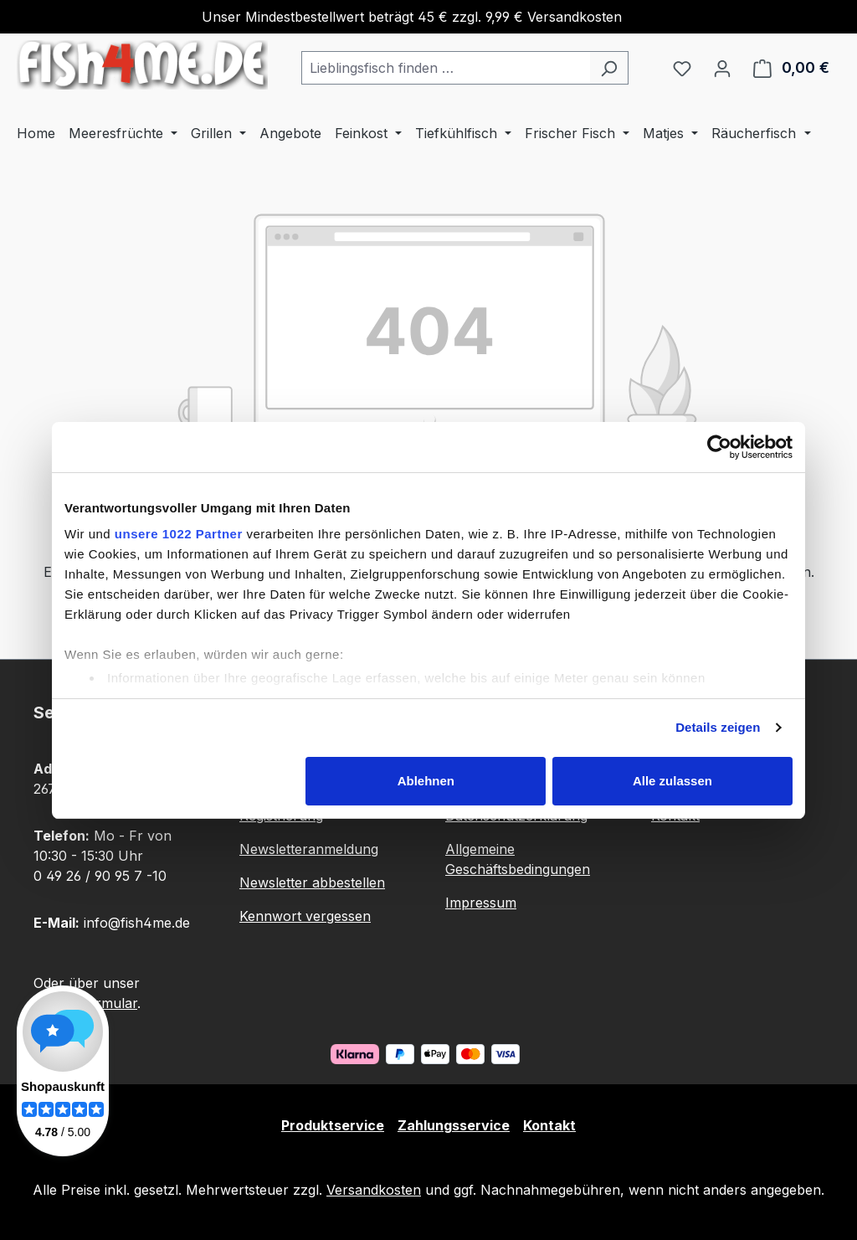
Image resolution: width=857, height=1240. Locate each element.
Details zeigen (717, 727)
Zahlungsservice (454, 1125)
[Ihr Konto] (722, 68)
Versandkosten (373, 1189)
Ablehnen (426, 781)
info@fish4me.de (137, 922)
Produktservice (332, 1125)
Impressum (480, 902)
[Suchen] (609, 68)
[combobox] (445, 68)
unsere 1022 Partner (179, 534)
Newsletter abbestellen (312, 882)
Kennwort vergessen (305, 916)
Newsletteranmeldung (308, 849)
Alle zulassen (672, 781)
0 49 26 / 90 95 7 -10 (100, 875)
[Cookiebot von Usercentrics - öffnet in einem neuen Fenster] (719, 447)
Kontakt (549, 1125)
